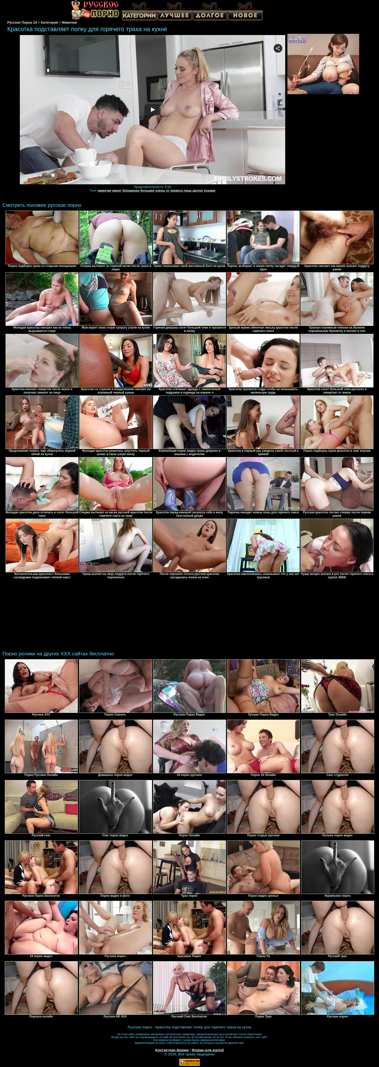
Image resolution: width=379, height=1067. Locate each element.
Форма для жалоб (208, 1050)
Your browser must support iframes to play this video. (152, 110)
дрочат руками (203, 190)
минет (117, 190)
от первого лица (178, 190)
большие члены (152, 190)
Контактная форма (172, 1050)
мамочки (104, 190)
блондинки (130, 190)
